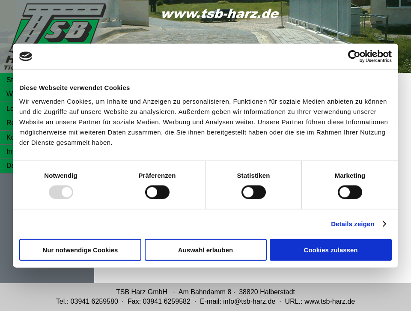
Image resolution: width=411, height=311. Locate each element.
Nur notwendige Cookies (80, 249)
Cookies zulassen (331, 249)
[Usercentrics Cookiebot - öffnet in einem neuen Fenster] (354, 56)
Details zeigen (352, 223)
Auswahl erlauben (205, 249)
